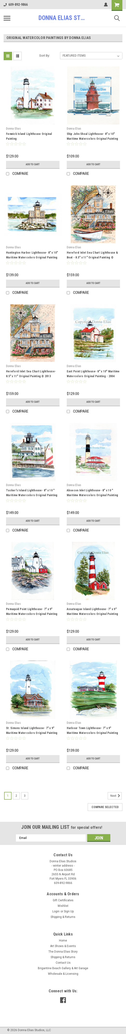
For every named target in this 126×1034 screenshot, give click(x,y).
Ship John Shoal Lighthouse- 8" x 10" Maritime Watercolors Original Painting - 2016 (92, 138)
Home (63, 940)
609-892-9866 (16, 5)
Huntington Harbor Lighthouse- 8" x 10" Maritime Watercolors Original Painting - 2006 (32, 257)
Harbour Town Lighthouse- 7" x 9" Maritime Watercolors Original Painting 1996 (92, 732)
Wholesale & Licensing (63, 973)
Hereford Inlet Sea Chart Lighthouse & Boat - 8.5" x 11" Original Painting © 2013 (92, 257)
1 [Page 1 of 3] (8, 795)
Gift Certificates (63, 900)
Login (56, 911)
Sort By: (44, 55)
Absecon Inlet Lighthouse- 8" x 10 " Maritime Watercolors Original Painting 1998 (92, 495)
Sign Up (69, 911)
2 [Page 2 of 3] (16, 795)
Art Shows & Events (63, 946)
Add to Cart (33, 164)
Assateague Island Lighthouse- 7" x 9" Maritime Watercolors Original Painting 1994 (92, 613)
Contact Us (63, 962)
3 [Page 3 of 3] (25, 795)
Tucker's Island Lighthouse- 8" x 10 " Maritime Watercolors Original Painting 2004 (32, 495)
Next (116, 795)
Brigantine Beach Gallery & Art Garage (63, 968)
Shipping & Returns (63, 917)
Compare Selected (105, 807)
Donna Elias (13, 128)
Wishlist (63, 906)
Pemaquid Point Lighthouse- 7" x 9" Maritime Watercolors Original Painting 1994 (32, 613)
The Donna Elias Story (63, 951)
